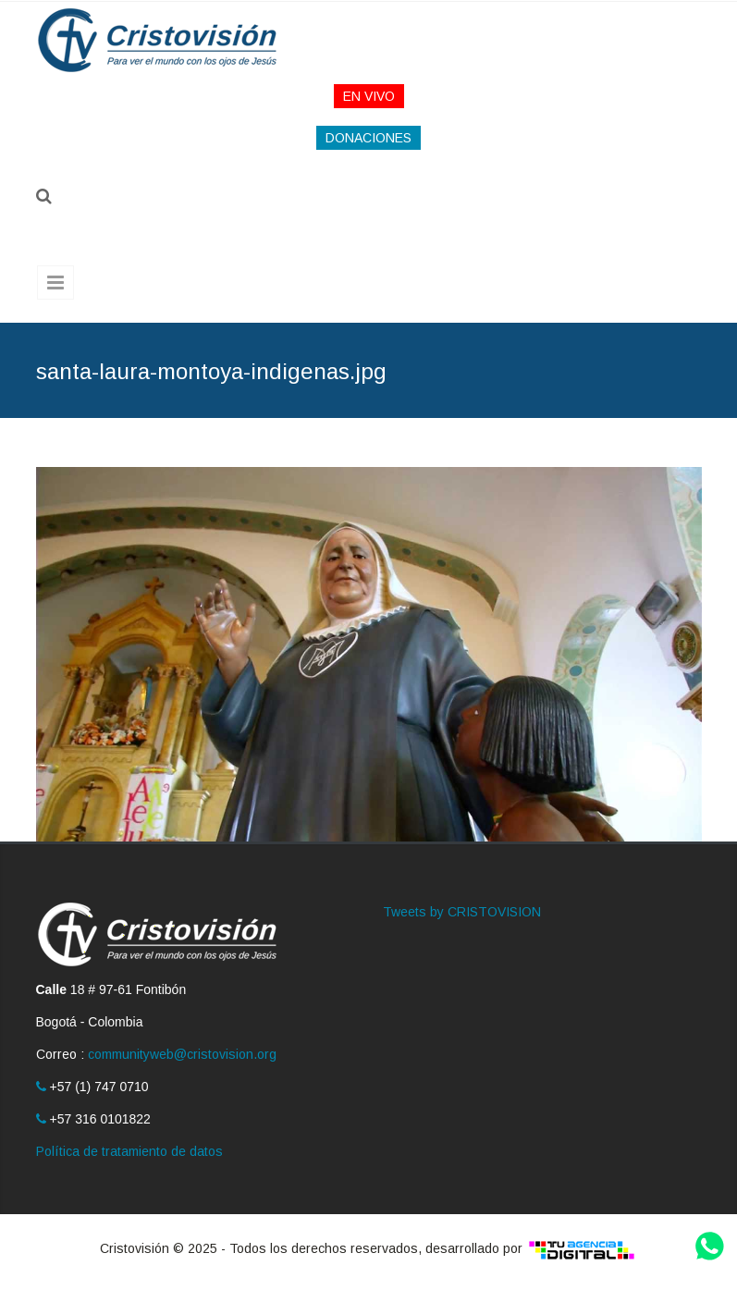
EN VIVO (369, 96)
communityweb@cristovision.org (182, 1054)
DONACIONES (368, 137)
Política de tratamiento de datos (129, 1151)
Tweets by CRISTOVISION (462, 911)
